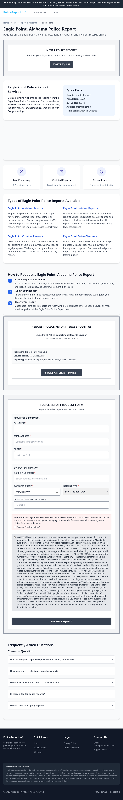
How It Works (39, 12)
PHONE (18, 449)
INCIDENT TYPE (71, 486)
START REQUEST (61, 64)
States (56, 12)
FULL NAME (20, 423)
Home (6, 22)
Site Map (38, 752)
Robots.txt (115, 791)
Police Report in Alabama (25, 22)
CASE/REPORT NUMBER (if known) (30, 499)
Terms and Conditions (70, 604)
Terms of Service (71, 747)
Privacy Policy (29, 607)
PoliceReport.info (15, 12)
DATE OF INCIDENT (23, 486)
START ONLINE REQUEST (61, 372)
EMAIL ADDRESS (22, 436)
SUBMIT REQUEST (61, 621)
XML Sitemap (101, 791)
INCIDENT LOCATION (24, 473)
